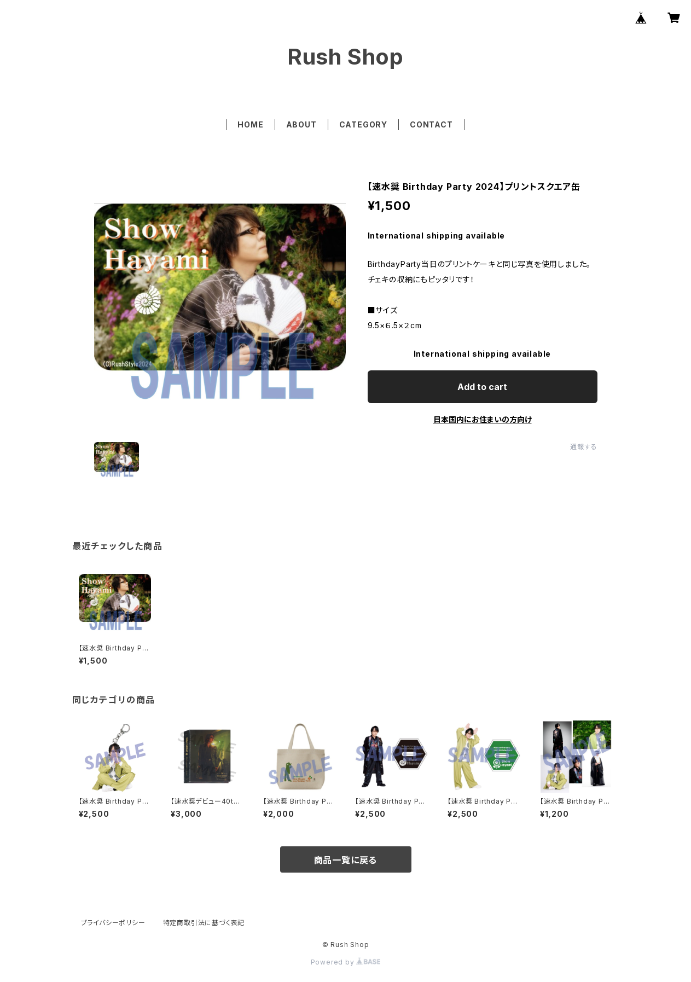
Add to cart (482, 386)
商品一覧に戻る (346, 860)
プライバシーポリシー (113, 923)
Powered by (346, 962)
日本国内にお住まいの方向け (482, 419)
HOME (250, 124)
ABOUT (301, 124)
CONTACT (431, 124)
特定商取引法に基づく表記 (204, 923)
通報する (583, 447)
